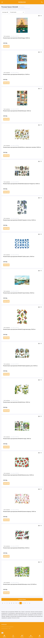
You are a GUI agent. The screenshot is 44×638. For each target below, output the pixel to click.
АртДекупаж (22, 2)
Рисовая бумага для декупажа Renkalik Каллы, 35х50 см (16, 402)
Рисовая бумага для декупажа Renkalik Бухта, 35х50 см (16, 74)
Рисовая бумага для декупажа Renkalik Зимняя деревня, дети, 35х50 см (20, 365)
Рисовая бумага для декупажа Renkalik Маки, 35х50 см (16, 548)
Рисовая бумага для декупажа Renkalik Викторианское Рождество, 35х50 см (21, 183)
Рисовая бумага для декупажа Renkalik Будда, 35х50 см (16, 38)
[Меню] (2, 2)
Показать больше (22, 599)
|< (2, 603)
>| (29, 603)
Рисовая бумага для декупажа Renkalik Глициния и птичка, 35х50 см (19, 220)
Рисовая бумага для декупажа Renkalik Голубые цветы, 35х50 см (18, 256)
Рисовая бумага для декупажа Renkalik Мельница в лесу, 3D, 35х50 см (19, 584)
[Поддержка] (42, 2)
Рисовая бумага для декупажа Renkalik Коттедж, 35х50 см (17, 438)
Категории (5, 12)
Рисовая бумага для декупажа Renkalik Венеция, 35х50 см (17, 110)
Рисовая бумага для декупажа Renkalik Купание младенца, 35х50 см (19, 511)
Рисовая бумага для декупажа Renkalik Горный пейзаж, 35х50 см (18, 293)
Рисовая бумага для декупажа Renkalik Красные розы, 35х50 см (18, 475)
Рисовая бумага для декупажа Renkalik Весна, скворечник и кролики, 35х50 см (22, 147)
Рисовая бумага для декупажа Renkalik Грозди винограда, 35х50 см (19, 329)
